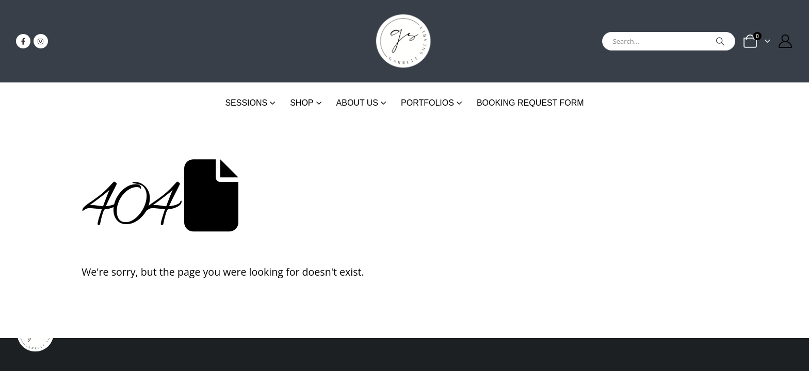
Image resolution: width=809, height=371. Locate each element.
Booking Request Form (530, 102)
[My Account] (786, 41)
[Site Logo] (404, 41)
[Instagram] (41, 41)
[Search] (720, 41)
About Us (357, 102)
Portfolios (427, 102)
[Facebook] (23, 41)
